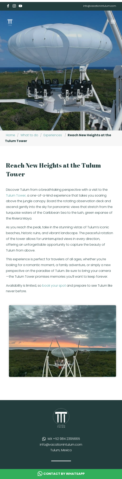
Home (10, 135)
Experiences (53, 135)
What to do (29, 135)
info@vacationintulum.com (99, 6)
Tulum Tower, (16, 195)
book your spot (54, 285)
